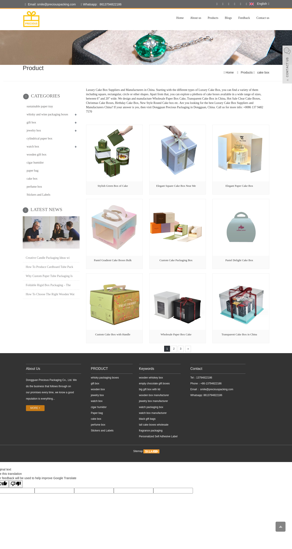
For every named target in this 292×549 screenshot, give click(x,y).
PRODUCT (99, 368)
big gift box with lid (149, 389)
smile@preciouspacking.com (216, 389)
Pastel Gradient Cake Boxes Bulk (113, 260)
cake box (262, 72)
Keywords (146, 368)
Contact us (263, 18)
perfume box (34, 186)
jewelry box (34, 130)
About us (195, 18)
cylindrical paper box (39, 138)
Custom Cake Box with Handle (112, 334)
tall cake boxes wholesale (153, 424)
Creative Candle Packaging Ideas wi (48, 257)
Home (180, 18)
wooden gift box (37, 154)
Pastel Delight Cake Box (239, 260)
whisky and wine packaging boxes (47, 114)
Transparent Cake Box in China (239, 334)
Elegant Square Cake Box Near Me (176, 185)
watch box (33, 146)
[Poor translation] (16, 484)
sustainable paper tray (40, 106)
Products (213, 18)
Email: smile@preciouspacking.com (50, 4)
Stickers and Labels (38, 194)
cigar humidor (35, 162)
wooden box (98, 389)
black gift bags (147, 418)
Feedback (244, 18)
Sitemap (138, 451)
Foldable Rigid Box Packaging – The (48, 285)
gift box (31, 122)
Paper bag (97, 413)
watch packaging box (151, 407)
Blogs (228, 18)
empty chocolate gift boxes (154, 383)
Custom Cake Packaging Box (176, 260)
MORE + (35, 408)
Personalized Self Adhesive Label (158, 436)
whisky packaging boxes (105, 377)
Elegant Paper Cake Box (239, 185)
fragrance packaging (151, 430)
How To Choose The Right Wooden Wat (50, 294)
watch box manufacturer (153, 413)
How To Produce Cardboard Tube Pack (49, 267)
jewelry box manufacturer (153, 401)
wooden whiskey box (151, 377)
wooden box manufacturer (154, 395)
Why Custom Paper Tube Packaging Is (49, 276)
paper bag (33, 170)
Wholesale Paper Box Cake (175, 334)
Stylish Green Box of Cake (113, 185)
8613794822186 (111, 4)
